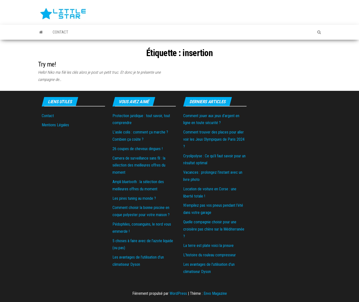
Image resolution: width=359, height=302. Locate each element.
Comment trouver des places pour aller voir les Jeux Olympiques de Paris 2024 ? (214, 139)
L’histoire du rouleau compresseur (209, 255)
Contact (60, 32)
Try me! (47, 64)
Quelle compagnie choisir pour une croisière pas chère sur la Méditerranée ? (213, 229)
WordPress (178, 293)
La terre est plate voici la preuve (208, 245)
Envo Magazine (215, 293)
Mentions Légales (55, 125)
